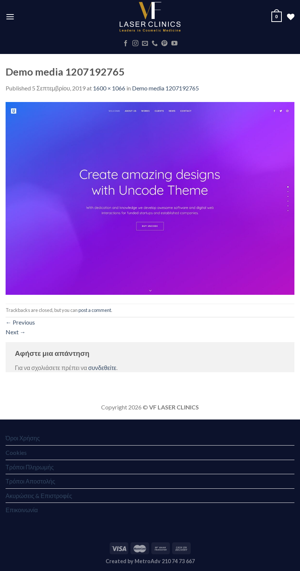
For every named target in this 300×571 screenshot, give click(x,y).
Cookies (16, 452)
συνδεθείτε (102, 367)
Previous (20, 322)
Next (16, 331)
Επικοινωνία (22, 509)
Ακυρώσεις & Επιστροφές (39, 495)
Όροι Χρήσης (23, 437)
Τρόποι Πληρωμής (30, 466)
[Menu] (10, 16)
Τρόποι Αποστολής (30, 481)
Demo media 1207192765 (165, 88)
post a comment (94, 310)
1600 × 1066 (109, 88)
